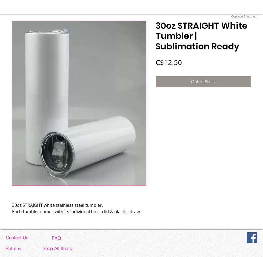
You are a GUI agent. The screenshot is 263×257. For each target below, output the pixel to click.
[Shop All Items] (57, 248)
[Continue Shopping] (244, 16)
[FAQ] (56, 237)
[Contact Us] (17, 237)
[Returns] (13, 248)
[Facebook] (252, 237)
